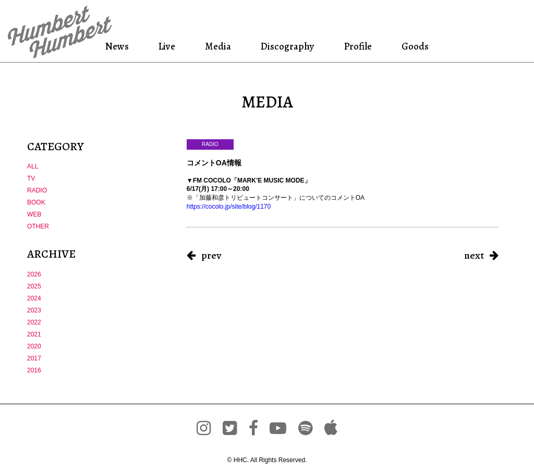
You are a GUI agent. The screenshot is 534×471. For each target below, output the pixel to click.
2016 (34, 370)
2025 (34, 286)
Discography (286, 46)
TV (31, 178)
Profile (357, 46)
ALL (32, 166)
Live (167, 46)
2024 (34, 298)
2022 (34, 322)
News (118, 46)
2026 (34, 274)
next (474, 255)
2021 (34, 334)
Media (217, 46)
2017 (34, 358)
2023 (34, 310)
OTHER (38, 226)
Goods (413, 46)
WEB (34, 214)
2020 (34, 346)
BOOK (36, 202)
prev (211, 255)
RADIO (37, 190)
